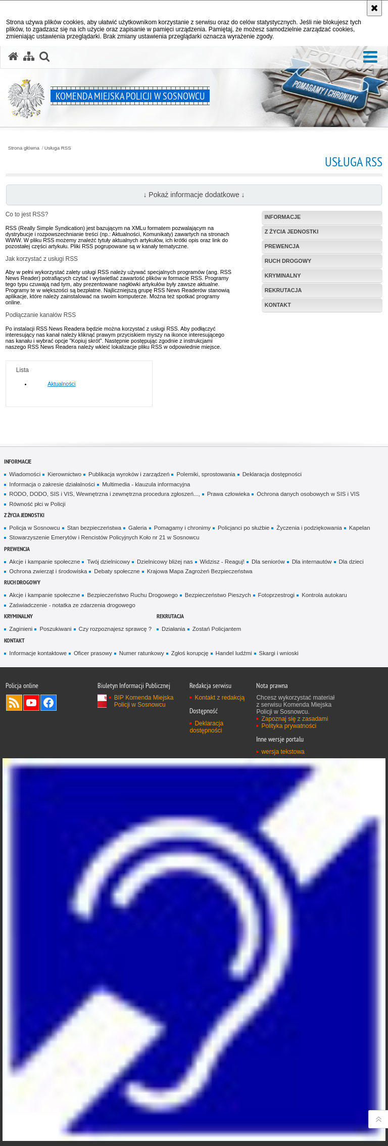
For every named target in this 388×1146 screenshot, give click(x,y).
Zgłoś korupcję (190, 653)
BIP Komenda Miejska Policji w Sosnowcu (144, 701)
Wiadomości (24, 474)
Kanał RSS (14, 703)
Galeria (137, 528)
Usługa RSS (57, 148)
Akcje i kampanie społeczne (44, 562)
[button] (370, 57)
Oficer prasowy (93, 653)
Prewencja (17, 549)
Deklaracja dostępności (272, 474)
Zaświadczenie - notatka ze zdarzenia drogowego (72, 605)
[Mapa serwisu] (28, 56)
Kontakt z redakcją (220, 697)
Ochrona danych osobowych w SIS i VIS (308, 494)
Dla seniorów (268, 562)
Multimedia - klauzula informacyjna (146, 484)
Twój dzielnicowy (108, 562)
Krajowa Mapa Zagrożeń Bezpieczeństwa (200, 571)
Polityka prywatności (288, 725)
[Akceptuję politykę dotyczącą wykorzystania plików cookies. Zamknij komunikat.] (374, 8)
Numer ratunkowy (141, 653)
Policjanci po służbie (243, 528)
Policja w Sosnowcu (34, 528)
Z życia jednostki (24, 515)
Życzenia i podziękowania (309, 528)
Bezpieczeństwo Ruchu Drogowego (132, 595)
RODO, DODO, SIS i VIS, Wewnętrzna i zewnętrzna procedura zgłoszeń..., (104, 494)
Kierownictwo (64, 474)
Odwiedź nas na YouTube (31, 703)
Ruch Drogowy (22, 582)
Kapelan (359, 528)
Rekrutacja (170, 616)
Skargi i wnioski (279, 653)
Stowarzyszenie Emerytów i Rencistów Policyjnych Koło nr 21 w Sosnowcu (104, 537)
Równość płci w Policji (37, 504)
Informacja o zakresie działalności (52, 484)
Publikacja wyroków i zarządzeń (128, 474)
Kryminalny (18, 616)
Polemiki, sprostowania (205, 474)
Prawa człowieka (228, 494)
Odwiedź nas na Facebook (48, 703)
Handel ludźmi (234, 653)
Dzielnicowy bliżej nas (164, 562)
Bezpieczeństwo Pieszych (218, 595)
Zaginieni (20, 629)
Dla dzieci (351, 562)
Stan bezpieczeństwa (94, 528)
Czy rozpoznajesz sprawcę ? (115, 629)
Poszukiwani (55, 629)
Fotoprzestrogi (276, 595)
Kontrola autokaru (324, 595)
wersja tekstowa (282, 751)
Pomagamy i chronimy (182, 528)
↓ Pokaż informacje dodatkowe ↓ (194, 195)
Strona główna (23, 148)
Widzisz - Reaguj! (222, 562)
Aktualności (61, 384)
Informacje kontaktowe (38, 653)
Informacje (17, 461)
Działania (173, 629)
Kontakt (14, 640)
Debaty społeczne (116, 571)
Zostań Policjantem (216, 629)
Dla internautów (312, 562)
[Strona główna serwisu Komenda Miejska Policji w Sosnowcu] (13, 56)
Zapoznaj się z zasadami (294, 718)
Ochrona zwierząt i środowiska (48, 571)
